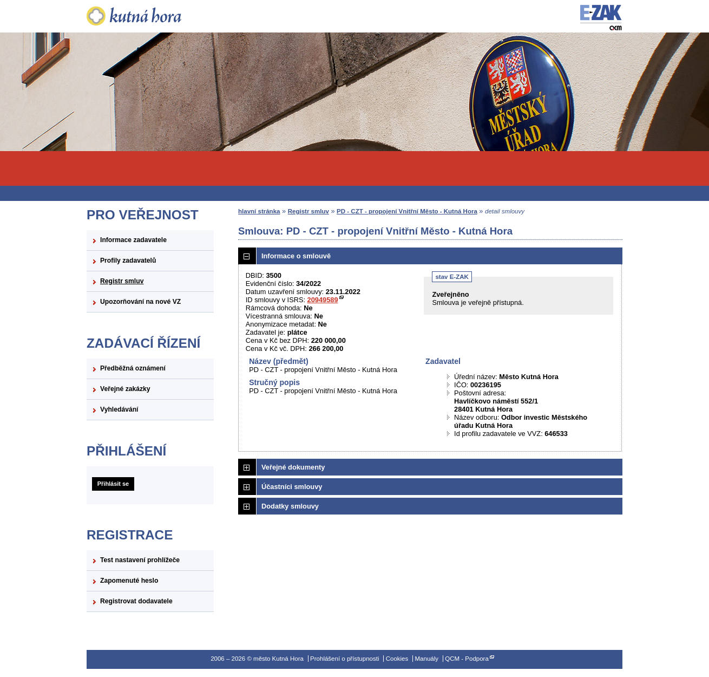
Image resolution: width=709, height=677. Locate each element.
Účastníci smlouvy (291, 487)
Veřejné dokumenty (293, 467)
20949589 (322, 300)
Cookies (397, 658)
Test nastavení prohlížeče (140, 560)
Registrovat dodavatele (136, 601)
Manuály (426, 658)
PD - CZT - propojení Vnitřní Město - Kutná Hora (407, 211)
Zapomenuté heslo (129, 580)
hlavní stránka (259, 211)
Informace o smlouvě (296, 256)
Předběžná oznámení (133, 368)
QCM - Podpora (467, 658)
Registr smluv (121, 281)
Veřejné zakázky (125, 389)
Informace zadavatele (133, 240)
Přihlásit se (113, 483)
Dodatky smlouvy (290, 506)
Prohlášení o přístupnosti (344, 658)
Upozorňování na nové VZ (140, 301)
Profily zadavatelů (128, 260)
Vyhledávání (119, 409)
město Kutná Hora (150, 16)
